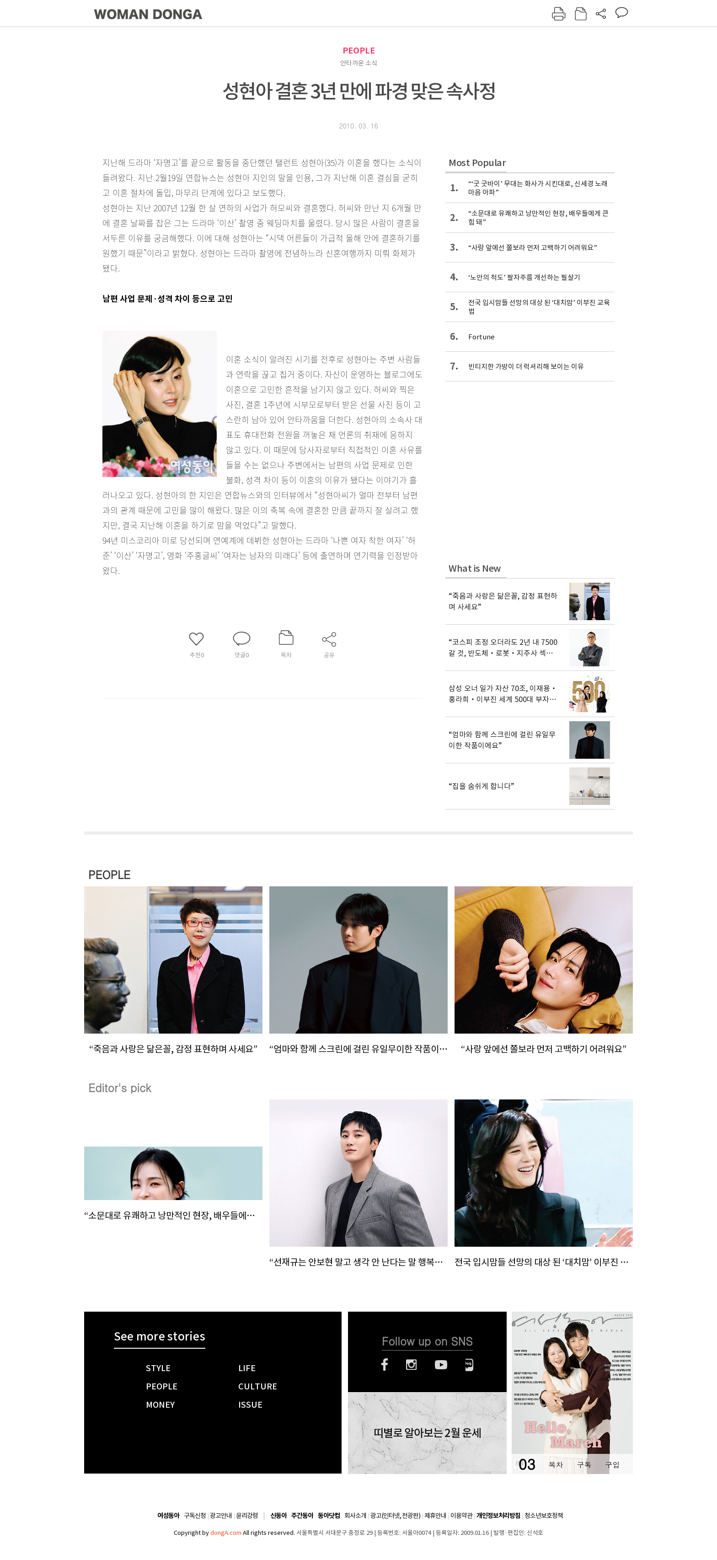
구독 (584, 1464)
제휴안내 (435, 1516)
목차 (555, 1464)
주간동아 (302, 1516)
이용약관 (461, 1516)
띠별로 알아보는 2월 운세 (427, 1433)
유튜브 (441, 1364)
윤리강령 (247, 1516)
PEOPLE (358, 50)
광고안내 (221, 1516)
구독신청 (195, 1516)
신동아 (278, 1516)
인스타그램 (411, 1364)
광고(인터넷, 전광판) (395, 1516)
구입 (612, 1464)
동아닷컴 (329, 1516)
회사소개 (355, 1516)
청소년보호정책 (543, 1516)
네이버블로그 (469, 1364)
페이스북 (384, 1364)
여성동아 (168, 1516)
